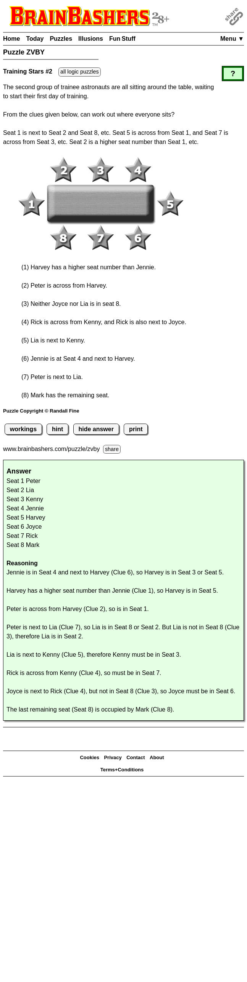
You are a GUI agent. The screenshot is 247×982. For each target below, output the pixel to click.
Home (11, 38)
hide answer (95, 429)
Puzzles (61, 38)
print (136, 429)
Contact (135, 757)
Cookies (89, 757)
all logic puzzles (79, 72)
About (157, 757)
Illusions (90, 38)
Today (35, 38)
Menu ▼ (232, 38)
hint (57, 429)
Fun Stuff (122, 38)
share (112, 449)
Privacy (112, 757)
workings (23, 429)
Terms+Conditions (122, 769)
